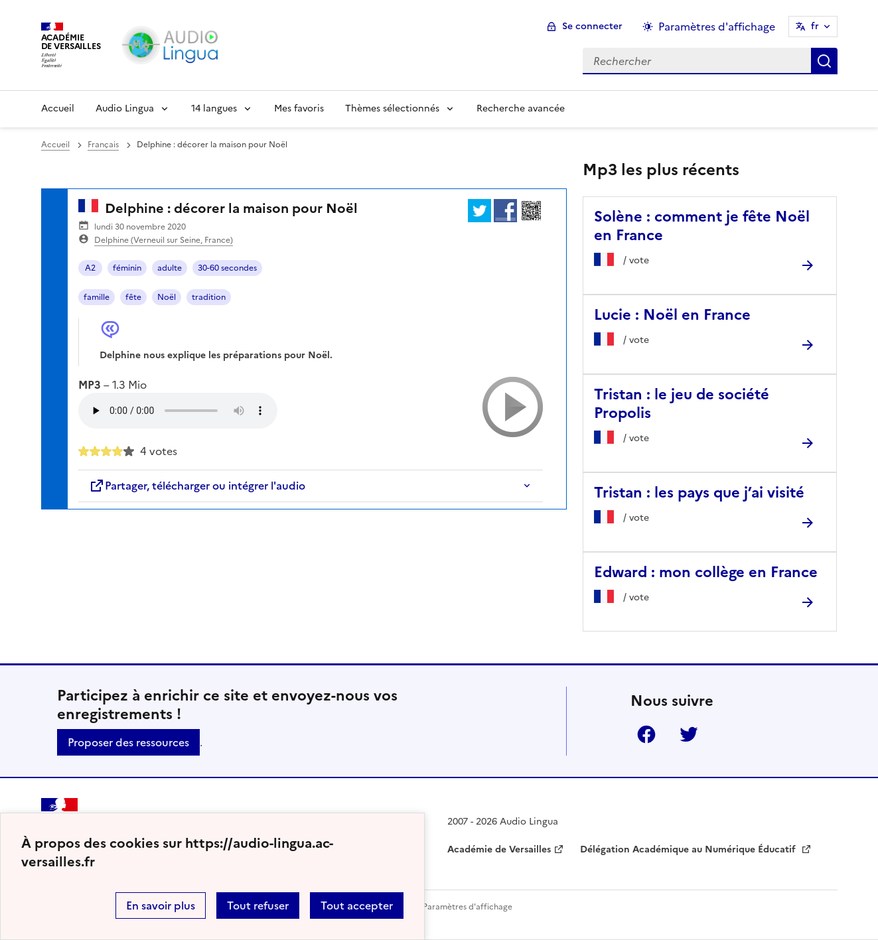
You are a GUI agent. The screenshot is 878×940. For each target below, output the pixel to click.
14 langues (214, 108)
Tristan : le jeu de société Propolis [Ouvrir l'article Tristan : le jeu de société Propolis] (681, 403)
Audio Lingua (125, 108)
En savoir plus (160, 905)
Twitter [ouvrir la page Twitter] (689, 734)
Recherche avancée (520, 108)
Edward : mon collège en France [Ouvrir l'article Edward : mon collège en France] (706, 572)
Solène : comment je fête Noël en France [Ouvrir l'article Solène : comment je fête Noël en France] (702, 226)
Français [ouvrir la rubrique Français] (103, 145)
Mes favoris (299, 108)
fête (133, 297)
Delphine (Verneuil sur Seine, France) (163, 240)
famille (97, 297)
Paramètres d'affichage (467, 907)
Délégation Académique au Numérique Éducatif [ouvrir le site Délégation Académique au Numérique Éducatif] (689, 849)
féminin (127, 268)
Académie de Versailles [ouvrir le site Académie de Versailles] (499, 849)
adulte (169, 268)
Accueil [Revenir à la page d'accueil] (57, 108)
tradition (209, 297)
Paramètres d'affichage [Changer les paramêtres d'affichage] (716, 26)
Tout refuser (258, 905)
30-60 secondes (227, 268)
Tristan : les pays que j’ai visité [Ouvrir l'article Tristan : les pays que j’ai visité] (699, 493)
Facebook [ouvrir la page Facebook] (646, 734)
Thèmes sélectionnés (392, 108)
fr (815, 26)
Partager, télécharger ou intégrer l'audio (197, 486)
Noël (166, 297)
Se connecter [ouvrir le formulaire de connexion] (592, 26)
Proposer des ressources (128, 742)
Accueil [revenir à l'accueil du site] (55, 145)
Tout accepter (357, 905)
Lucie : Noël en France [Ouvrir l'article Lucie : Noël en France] (672, 315)
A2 (90, 268)
